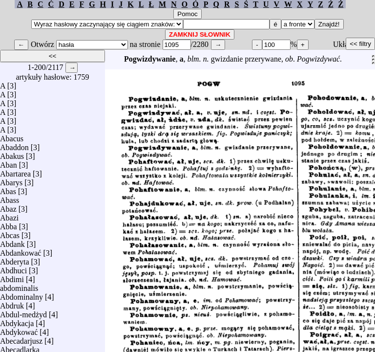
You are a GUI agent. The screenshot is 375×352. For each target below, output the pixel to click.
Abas (8, 189)
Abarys (11, 180)
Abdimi (12, 277)
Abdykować (19, 330)
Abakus (12, 154)
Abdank (12, 242)
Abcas (10, 233)
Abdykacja (17, 321)
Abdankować (20, 250)
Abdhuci (13, 268)
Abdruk (12, 303)
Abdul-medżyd (23, 312)
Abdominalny (21, 294)
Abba (8, 224)
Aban (8, 162)
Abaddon (14, 145)
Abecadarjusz (21, 338)
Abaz (8, 206)
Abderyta (14, 259)
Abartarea (15, 171)
